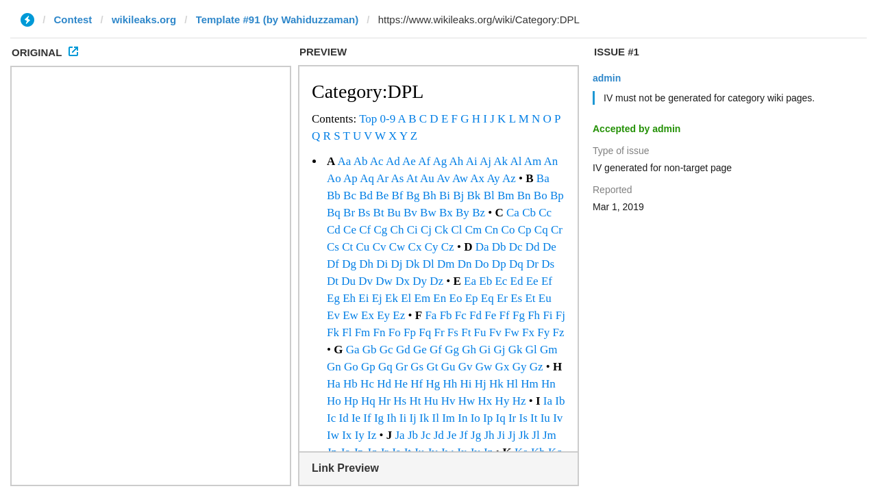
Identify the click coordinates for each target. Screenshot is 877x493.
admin (607, 78)
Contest (73, 19)
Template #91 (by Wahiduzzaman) (277, 19)
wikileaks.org (144, 19)
